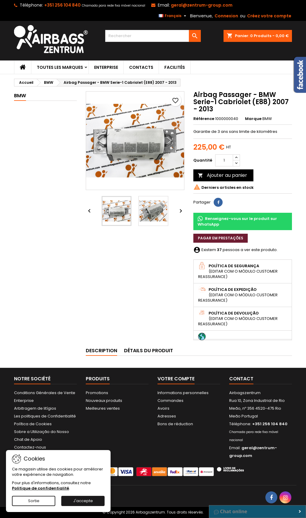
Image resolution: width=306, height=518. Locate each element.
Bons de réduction (175, 424)
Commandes (170, 400)
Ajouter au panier (222, 175)
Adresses (166, 416)
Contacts (141, 67)
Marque (253, 118)
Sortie (33, 501)
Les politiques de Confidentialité (45, 416)
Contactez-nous (30, 447)
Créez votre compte (269, 16)
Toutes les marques (60, 67)
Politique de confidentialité (40, 488)
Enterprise (106, 67)
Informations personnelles (183, 393)
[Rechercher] (153, 36)
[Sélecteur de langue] (173, 16)
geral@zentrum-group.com (201, 5)
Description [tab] (101, 350)
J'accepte (83, 501)
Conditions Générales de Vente (44, 393)
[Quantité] (224, 160)
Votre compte (176, 378)
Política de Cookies (33, 424)
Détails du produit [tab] (148, 350)
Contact (241, 378)
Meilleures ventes (103, 408)
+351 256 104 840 (62, 5)
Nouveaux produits (104, 400)
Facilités (174, 67)
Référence (203, 118)
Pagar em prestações (220, 238)
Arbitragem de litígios (35, 408)
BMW (20, 95)
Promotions (97, 393)
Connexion (226, 16)
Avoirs (163, 408)
